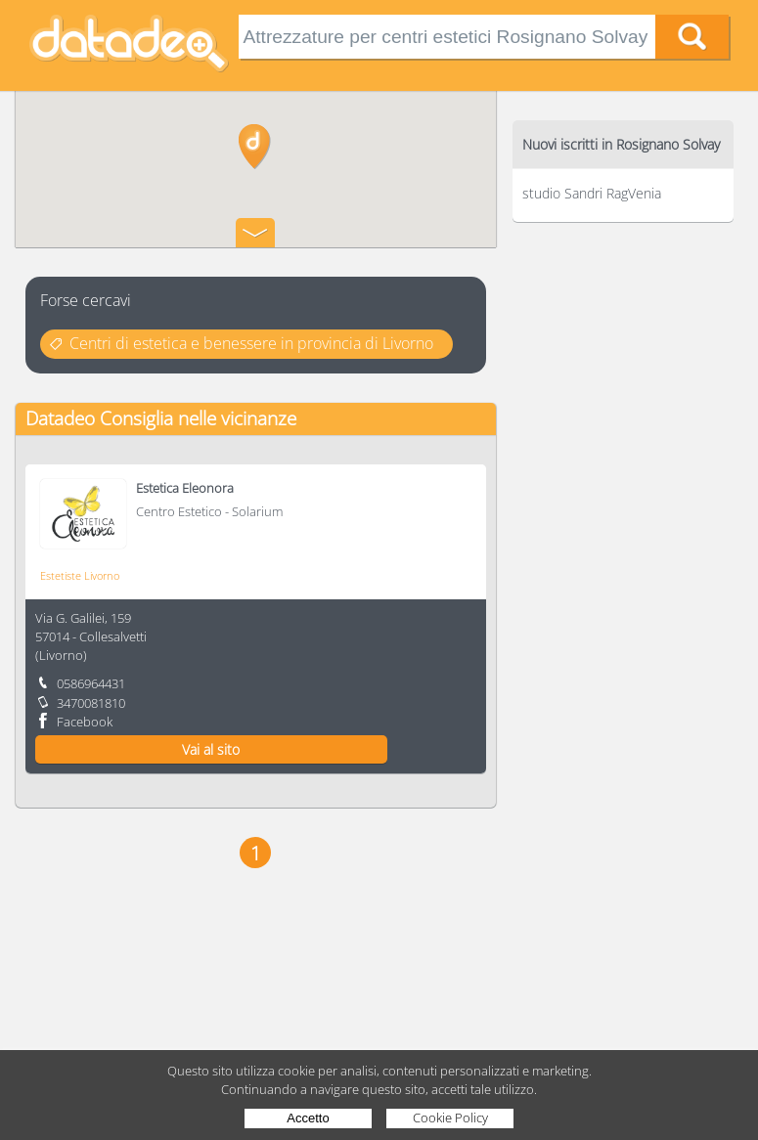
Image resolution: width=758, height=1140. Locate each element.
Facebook (84, 721)
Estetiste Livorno (79, 575)
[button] (255, 146)
